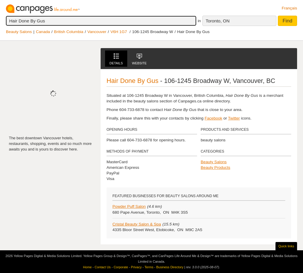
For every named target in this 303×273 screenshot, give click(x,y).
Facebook (213, 118)
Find (287, 21)
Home (87, 267)
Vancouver (96, 32)
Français (289, 8)
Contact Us (103, 267)
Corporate (121, 267)
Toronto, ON (218, 20)
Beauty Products (215, 167)
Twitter (234, 118)
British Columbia (68, 32)
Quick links (286, 246)
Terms (148, 267)
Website (139, 59)
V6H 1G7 (118, 32)
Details (116, 59)
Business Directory (169, 267)
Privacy (136, 267)
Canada (43, 32)
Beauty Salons (19, 32)
